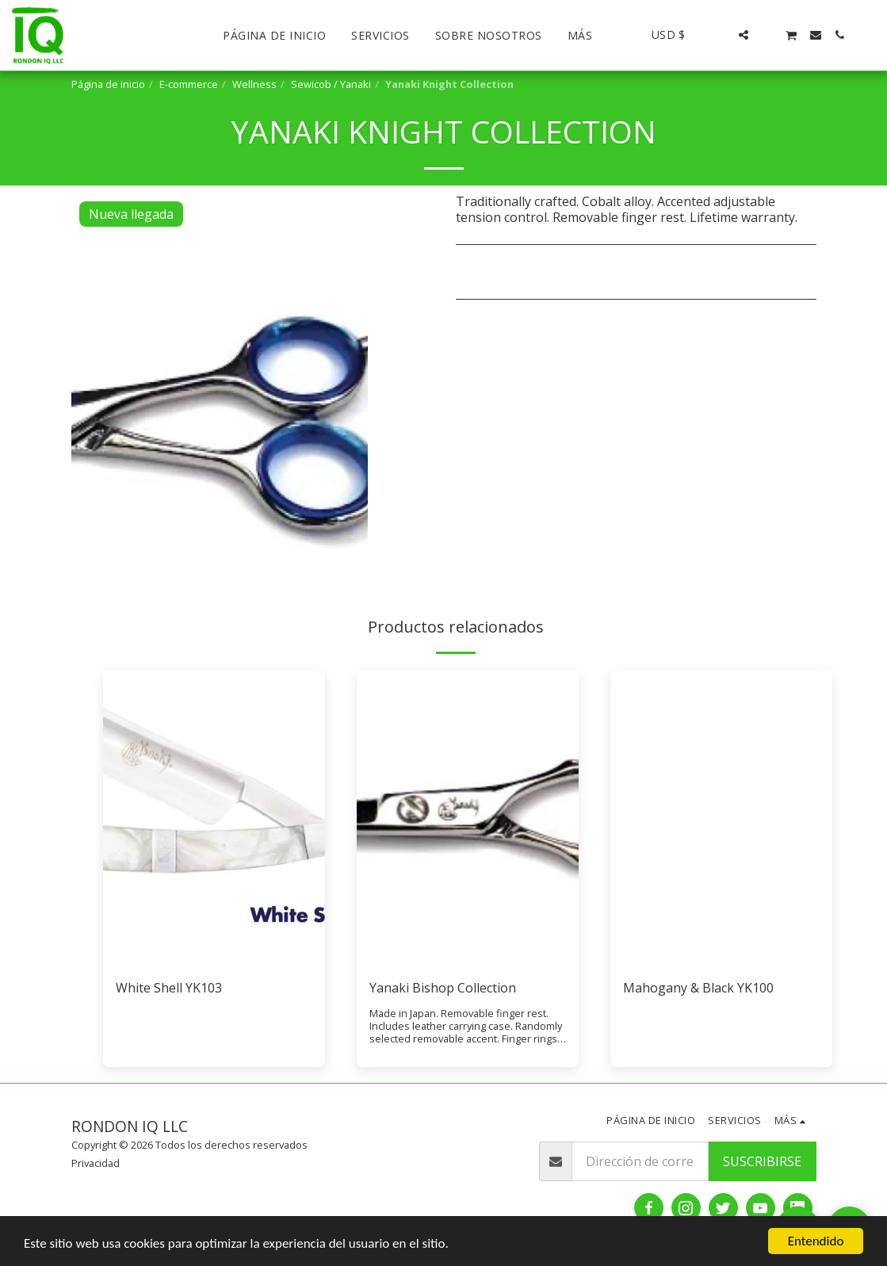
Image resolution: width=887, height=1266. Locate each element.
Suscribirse (762, 1161)
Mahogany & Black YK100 (698, 987)
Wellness (254, 84)
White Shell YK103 (169, 987)
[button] (720, 34)
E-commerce (188, 84)
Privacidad (95, 1163)
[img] (214, 818)
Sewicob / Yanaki (331, 84)
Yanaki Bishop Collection (442, 987)
